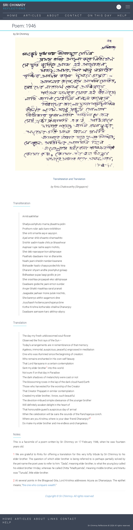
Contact (73, 15)
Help (122, 15)
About (53, 15)
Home (12, 15)
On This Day (100, 15)
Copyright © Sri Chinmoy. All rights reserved (69, 496)
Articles (33, 15)
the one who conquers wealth (39, 485)
